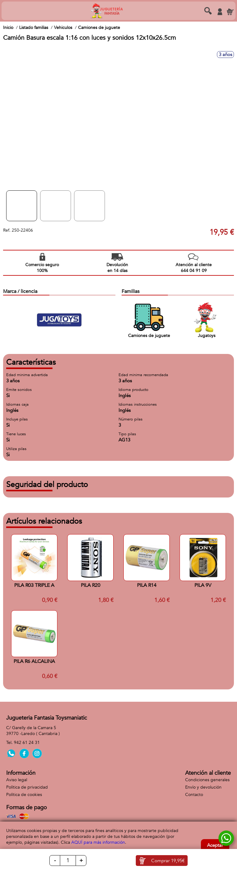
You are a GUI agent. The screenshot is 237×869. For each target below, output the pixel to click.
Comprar (168, 861)
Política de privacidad (27, 787)
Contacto (194, 795)
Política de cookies (24, 795)
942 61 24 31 (27, 742)
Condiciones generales (207, 780)
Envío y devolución (203, 787)
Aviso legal (16, 780)
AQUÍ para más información (98, 842)
